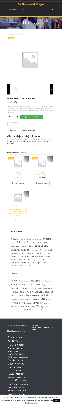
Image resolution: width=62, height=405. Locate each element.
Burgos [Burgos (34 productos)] (44, 285)
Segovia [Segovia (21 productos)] (46, 303)
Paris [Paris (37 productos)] (49, 299)
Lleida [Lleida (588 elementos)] (20, 256)
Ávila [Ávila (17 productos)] (42, 310)
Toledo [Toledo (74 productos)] (19, 310)
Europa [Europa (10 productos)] (39, 288)
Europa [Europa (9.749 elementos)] (25, 249)
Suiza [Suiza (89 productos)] (33, 306)
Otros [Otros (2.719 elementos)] (20, 259)
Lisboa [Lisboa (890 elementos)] (13, 256)
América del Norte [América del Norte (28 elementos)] (36, 239)
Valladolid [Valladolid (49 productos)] (36, 310)
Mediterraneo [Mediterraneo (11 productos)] (14, 299)
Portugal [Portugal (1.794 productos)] (15, 302)
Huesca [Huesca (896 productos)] (49, 292)
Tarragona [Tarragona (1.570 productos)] (42, 306)
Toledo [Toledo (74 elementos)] (46, 263)
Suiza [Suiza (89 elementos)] (29, 263)
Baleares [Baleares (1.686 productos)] (15, 284)
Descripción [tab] (12, 130)
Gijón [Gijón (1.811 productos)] (30, 291)
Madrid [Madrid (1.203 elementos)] (35, 256)
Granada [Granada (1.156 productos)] (39, 291)
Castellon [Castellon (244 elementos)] (24, 246)
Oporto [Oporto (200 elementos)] (13, 260)
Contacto (35, 325)
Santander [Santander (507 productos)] (37, 303)
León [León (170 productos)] (13, 295)
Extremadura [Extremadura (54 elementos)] (34, 250)
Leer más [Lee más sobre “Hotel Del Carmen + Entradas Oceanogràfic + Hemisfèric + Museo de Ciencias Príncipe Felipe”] (18, 220)
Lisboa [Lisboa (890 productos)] (20, 295)
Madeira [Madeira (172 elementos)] (27, 256)
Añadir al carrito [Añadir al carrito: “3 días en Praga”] (19, 183)
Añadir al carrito (33, 117)
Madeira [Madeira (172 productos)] (35, 295)
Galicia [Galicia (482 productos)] (22, 292)
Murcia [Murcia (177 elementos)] (41, 256)
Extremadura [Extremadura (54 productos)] (47, 288)
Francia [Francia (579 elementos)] (43, 250)
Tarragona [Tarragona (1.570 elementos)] (37, 262)
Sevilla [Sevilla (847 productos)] (14, 306)
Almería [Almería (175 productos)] (24, 281)
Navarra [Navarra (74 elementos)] (48, 256)
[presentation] (8, 89)
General (13, 34)
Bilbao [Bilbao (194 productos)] (37, 285)
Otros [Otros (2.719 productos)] (43, 298)
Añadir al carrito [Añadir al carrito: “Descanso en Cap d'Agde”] (43, 183)
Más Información (31, 403)
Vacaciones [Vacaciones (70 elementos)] (14, 265)
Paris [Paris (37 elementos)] (25, 259)
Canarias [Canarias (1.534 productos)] (15, 288)
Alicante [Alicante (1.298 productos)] (15, 280)
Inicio (8, 34)
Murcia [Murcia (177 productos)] (21, 299)
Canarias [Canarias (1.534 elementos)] (15, 246)
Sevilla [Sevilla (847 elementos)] (23, 263)
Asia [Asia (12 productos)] (42, 281)
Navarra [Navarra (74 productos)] (28, 299)
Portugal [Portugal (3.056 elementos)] (32, 259)
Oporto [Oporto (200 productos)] (36, 299)
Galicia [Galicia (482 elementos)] (50, 250)
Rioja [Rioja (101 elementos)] (40, 260)
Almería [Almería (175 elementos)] (22, 239)
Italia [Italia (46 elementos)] (44, 253)
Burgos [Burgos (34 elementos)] (45, 242)
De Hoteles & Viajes (31, 4)
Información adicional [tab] (28, 130)
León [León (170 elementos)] (48, 253)
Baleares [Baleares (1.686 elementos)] (21, 242)
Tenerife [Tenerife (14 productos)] (13, 310)
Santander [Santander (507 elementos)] (15, 263)
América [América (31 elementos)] (29, 239)
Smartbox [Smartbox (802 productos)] (24, 306)
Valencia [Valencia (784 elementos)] (22, 265)
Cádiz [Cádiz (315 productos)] (34, 288)
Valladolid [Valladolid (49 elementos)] (30, 265)
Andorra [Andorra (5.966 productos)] (34, 280)
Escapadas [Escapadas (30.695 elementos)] (41, 245)
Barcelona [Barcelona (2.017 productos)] (27, 284)
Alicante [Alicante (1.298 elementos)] (14, 239)
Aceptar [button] (57, 400)
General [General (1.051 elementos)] (14, 253)
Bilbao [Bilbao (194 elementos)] (40, 242)
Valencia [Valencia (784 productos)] (27, 309)
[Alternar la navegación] (8, 13)
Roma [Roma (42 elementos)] (44, 259)
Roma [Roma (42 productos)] (29, 303)
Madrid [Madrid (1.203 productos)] (44, 295)
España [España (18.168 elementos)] (15, 249)
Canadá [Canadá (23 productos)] (50, 285)
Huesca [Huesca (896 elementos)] (38, 253)
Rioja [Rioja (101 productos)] (24, 303)
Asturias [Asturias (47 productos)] (48, 281)
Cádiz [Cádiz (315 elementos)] (31, 246)
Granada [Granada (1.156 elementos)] (29, 253)
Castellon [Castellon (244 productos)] (26, 288)
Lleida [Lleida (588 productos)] (28, 295)
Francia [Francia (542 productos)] (14, 292)
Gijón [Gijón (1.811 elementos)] (21, 253)
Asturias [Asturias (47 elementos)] (13, 242)
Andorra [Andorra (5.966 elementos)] (46, 238)
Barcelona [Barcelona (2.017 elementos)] (31, 242)
